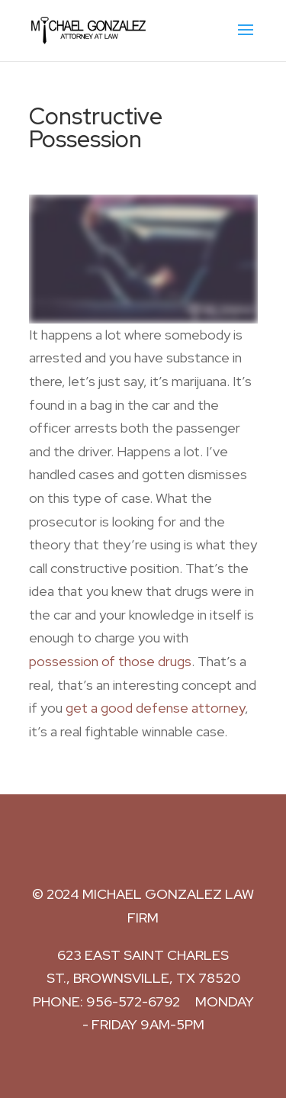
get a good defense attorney (155, 707)
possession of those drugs (110, 661)
